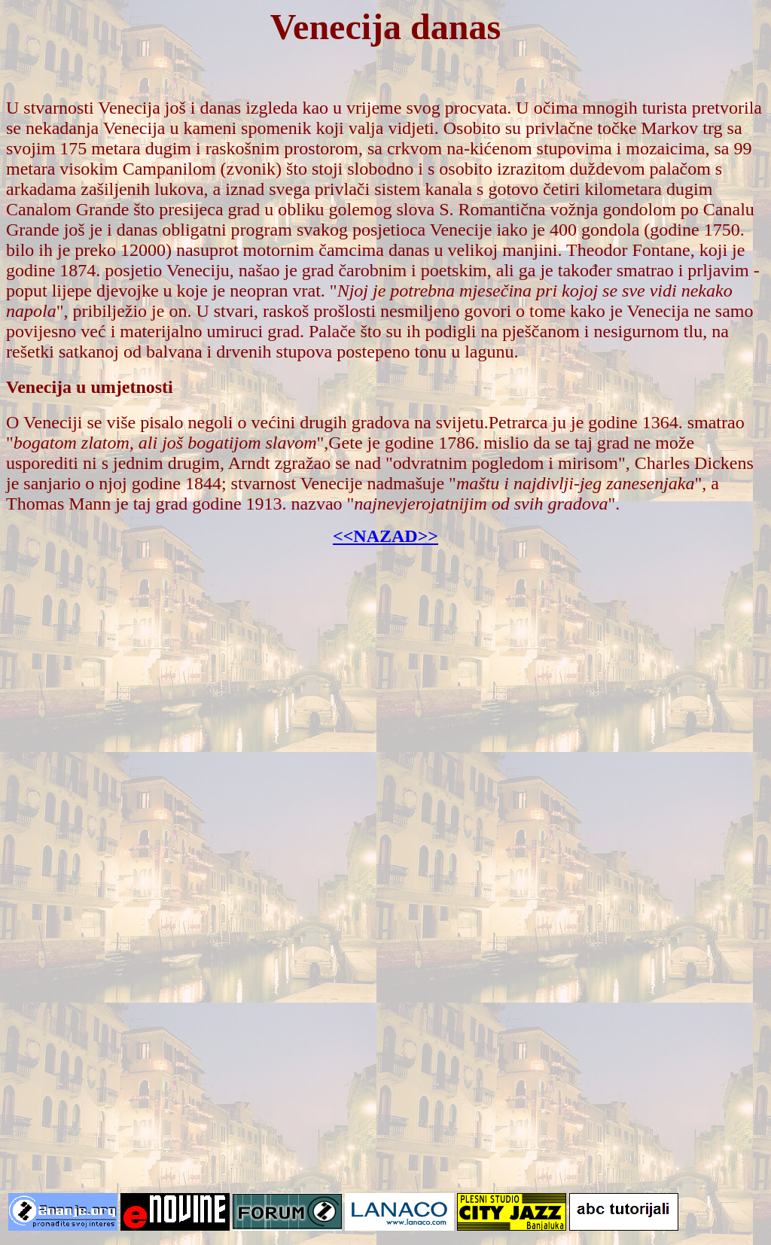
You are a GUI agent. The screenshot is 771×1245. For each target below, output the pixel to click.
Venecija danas (385, 27)
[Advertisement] (385, 715)
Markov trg (681, 128)
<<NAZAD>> (385, 536)
